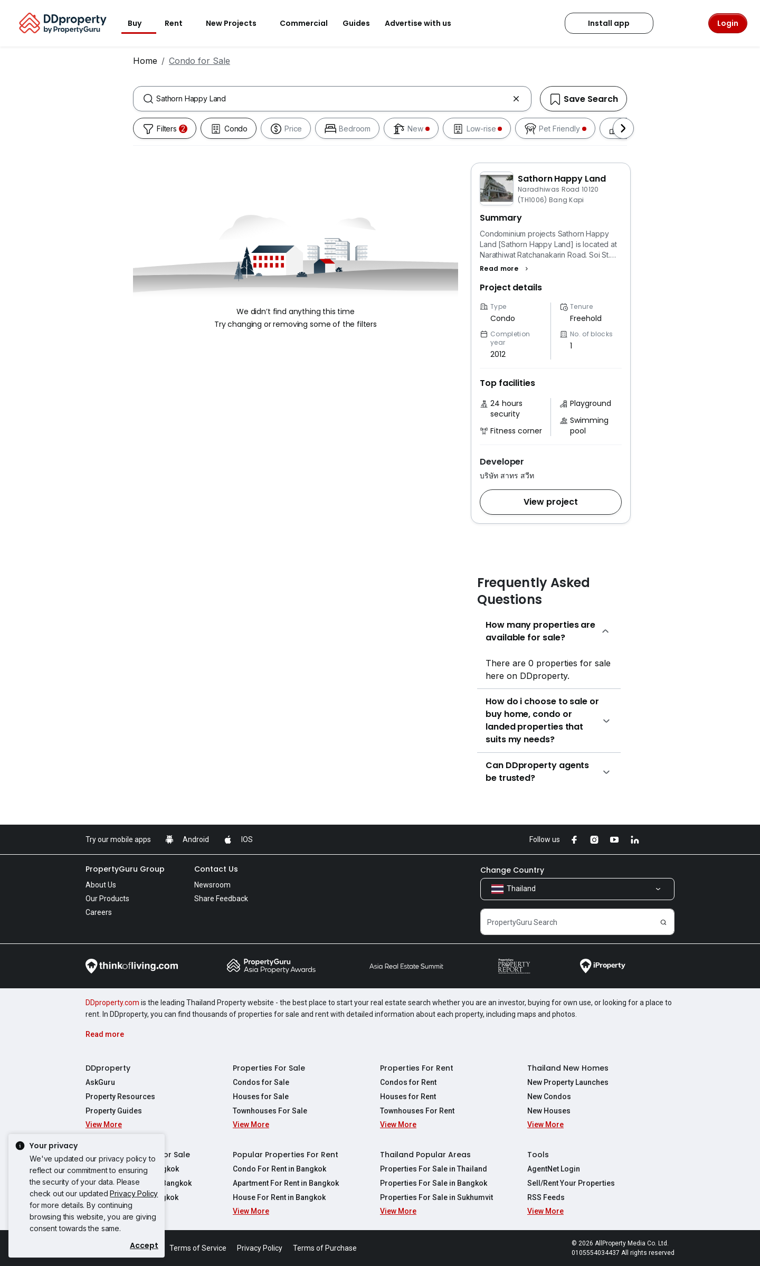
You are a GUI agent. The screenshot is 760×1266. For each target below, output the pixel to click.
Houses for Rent (408, 1096)
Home (145, 60)
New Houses (549, 1111)
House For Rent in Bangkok (279, 1197)
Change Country (512, 870)
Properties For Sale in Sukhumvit (436, 1197)
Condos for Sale (261, 1082)
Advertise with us (424, 23)
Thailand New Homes (568, 1068)
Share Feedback (221, 898)
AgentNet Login (553, 1169)
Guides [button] (356, 23)
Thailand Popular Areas (425, 1154)
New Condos (549, 1096)
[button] (505, 268)
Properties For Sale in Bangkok (433, 1183)
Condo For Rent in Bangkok (279, 1169)
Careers (99, 912)
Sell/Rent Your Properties (571, 1183)
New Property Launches (568, 1082)
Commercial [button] (304, 23)
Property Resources (120, 1096)
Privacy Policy (134, 1193)
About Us (101, 885)
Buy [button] (141, 23)
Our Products (107, 898)
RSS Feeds (546, 1197)
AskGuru (100, 1082)
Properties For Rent (416, 1068)
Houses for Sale (261, 1096)
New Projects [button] (237, 23)
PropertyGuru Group (125, 869)
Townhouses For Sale (270, 1111)
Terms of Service (197, 1248)
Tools (538, 1154)
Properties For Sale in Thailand (433, 1169)
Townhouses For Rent (417, 1111)
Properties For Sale (269, 1068)
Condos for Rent (408, 1082)
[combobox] (332, 98)
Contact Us (216, 869)
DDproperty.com (112, 1002)
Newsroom (212, 885)
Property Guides (114, 1111)
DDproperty (108, 1068)
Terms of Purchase (325, 1248)
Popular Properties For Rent (285, 1154)
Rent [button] (180, 23)
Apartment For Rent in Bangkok (286, 1183)
